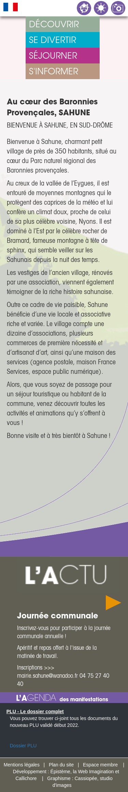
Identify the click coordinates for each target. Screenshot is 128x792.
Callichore (26, 778)
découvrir (54, 24)
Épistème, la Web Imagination (82, 771)
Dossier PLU (23, 745)
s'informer (53, 71)
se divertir (52, 39)
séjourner (53, 55)
